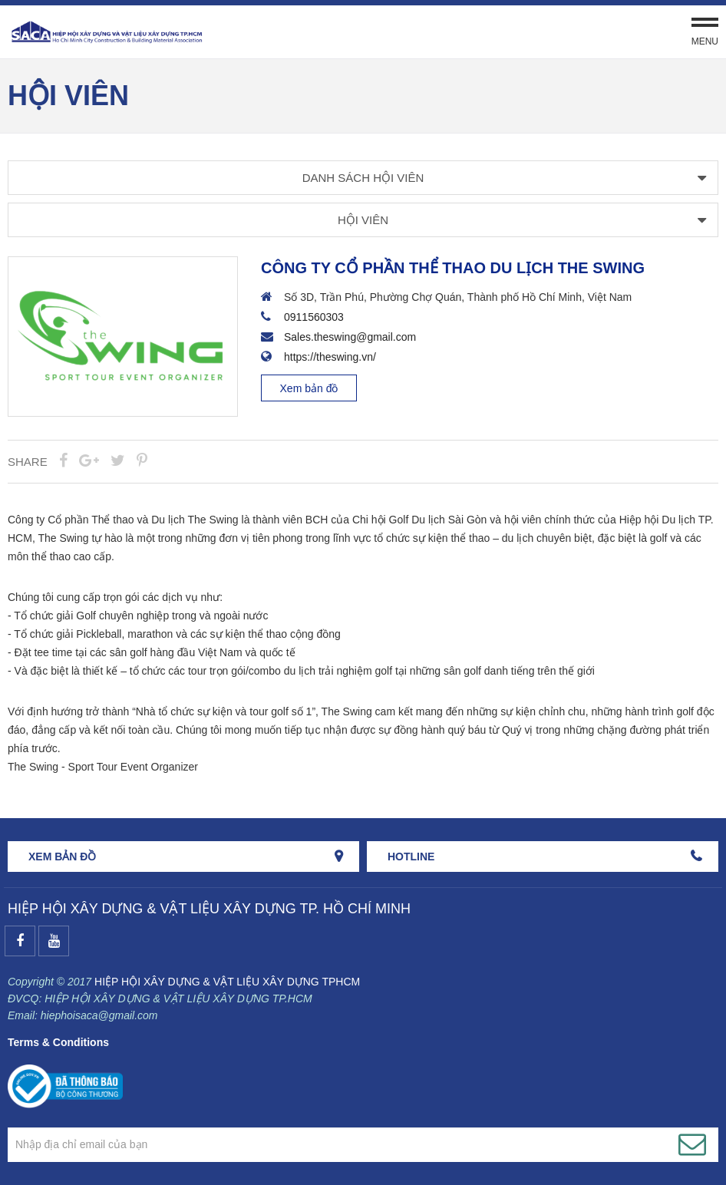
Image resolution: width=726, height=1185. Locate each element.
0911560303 (314, 317)
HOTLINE (411, 856)
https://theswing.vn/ (330, 357)
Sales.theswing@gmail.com (350, 337)
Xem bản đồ (309, 388)
